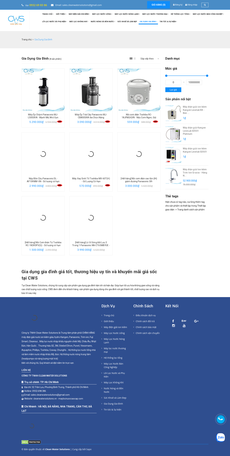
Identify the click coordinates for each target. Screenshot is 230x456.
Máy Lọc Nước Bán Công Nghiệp (208, 14)
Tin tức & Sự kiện (168, 22)
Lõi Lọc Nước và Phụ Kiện (54, 22)
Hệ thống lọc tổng (180, 14)
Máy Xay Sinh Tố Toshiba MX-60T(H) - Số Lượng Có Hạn (91, 180)
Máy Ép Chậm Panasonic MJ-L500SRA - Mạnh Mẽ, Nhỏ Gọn (43, 116)
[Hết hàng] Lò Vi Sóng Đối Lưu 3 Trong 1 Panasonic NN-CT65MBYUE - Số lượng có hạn (91, 245)
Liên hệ (26, 370)
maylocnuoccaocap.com (70, 398)
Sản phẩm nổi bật (178, 99)
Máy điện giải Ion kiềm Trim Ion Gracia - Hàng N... (195, 172)
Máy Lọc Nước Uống (102, 14)
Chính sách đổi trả (145, 321)
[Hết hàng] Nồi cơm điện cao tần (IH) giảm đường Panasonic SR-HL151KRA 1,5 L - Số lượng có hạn (139, 181)
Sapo (88, 449)
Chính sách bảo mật (146, 327)
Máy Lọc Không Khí (78, 22)
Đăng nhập (192, 5)
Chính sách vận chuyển (148, 333)
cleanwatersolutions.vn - (45, 398)
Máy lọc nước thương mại (155, 14)
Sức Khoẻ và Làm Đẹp (127, 22)
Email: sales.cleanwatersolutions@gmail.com (76, 5)
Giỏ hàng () (158, 5)
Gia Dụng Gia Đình (148, 22)
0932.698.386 (39, 391)
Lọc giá (173, 89)
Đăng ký (178, 5)
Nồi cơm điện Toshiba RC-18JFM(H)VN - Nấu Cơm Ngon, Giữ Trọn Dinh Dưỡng (139, 117)
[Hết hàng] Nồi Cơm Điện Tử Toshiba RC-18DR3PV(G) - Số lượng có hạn (43, 244)
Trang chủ (47, 14)
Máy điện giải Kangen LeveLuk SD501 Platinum (194, 130)
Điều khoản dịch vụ (146, 315)
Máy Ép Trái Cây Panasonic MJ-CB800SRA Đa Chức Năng (91, 116)
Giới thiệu (61, 14)
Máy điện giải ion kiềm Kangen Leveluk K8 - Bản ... (195, 110)
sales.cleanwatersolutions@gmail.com (50, 395)
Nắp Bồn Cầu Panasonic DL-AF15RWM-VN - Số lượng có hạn (43, 180)
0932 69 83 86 (38, 5)
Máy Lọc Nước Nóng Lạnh (127, 14)
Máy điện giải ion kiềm (79, 14)
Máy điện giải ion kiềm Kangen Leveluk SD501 (195, 150)
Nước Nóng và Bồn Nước (103, 22)
